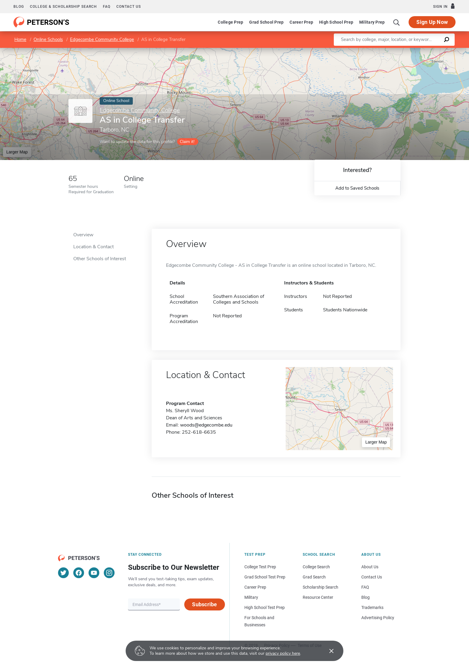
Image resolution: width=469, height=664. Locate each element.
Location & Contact (93, 246)
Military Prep (372, 22)
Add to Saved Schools (357, 188)
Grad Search (314, 577)
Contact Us (371, 577)
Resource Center (318, 597)
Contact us (128, 6)
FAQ (106, 6)
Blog (18, 6)
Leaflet (397, 51)
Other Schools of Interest (99, 258)
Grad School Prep (266, 22)
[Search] (397, 22)
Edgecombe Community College (102, 39)
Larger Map (17, 152)
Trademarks (372, 607)
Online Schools (48, 39)
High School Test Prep (264, 607)
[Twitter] (63, 572)
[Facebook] (78, 572)
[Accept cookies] (327, 650)
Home (20, 39)
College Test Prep (260, 566)
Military (251, 597)
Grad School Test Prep (264, 577)
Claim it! (187, 141)
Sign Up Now (432, 22)
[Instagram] (109, 572)
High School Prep (336, 22)
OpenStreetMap (428, 51)
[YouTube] (94, 572)
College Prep (230, 22)
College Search (316, 566)
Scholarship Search (320, 587)
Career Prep (301, 22)
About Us (369, 566)
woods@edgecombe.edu (206, 425)
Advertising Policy (377, 617)
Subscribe (204, 604)
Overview (83, 235)
